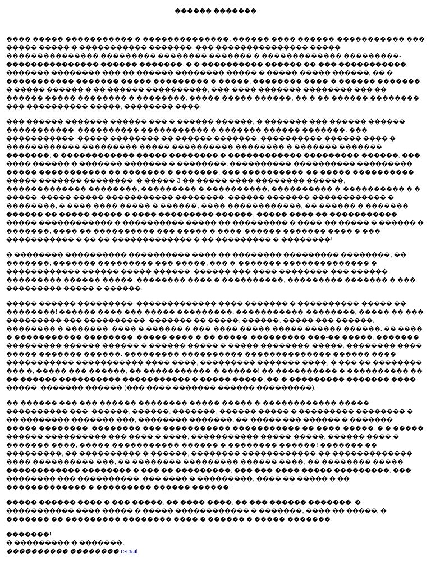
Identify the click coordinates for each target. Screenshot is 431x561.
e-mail (129, 551)
